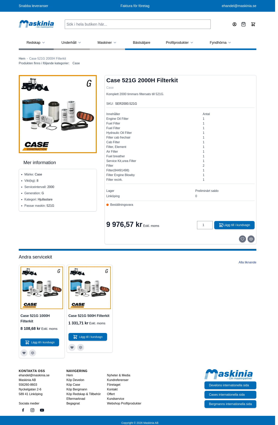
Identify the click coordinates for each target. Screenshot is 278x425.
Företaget (113, 384)
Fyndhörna (221, 42)
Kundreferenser (118, 380)
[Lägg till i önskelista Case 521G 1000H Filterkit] (24, 352)
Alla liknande (247, 262)
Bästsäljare (141, 43)
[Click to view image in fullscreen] (58, 114)
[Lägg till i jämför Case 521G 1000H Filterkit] (32, 352)
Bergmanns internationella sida (230, 404)
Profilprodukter (180, 42)
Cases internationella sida (226, 394)
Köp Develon (75, 380)
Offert (111, 394)
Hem (69, 375)
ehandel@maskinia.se (239, 6)
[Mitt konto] (234, 24)
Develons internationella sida (229, 385)
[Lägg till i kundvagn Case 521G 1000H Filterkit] (40, 342)
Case (76, 63)
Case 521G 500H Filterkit (88, 316)
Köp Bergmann (76, 389)
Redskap (36, 42)
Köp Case (73, 384)
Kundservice (115, 398)
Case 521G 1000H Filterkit (35, 318)
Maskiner (107, 42)
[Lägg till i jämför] (251, 238)
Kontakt (112, 389)
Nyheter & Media (118, 375)
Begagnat (73, 403)
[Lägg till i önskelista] (242, 238)
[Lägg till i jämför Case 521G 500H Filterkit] (80, 347)
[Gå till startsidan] (22, 58)
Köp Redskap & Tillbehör (83, 394)
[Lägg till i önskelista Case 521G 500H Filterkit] (71, 347)
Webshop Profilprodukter (124, 403)
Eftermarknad (75, 398)
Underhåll (71, 42)
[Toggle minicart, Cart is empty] (253, 24)
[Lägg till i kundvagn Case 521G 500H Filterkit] (87, 337)
